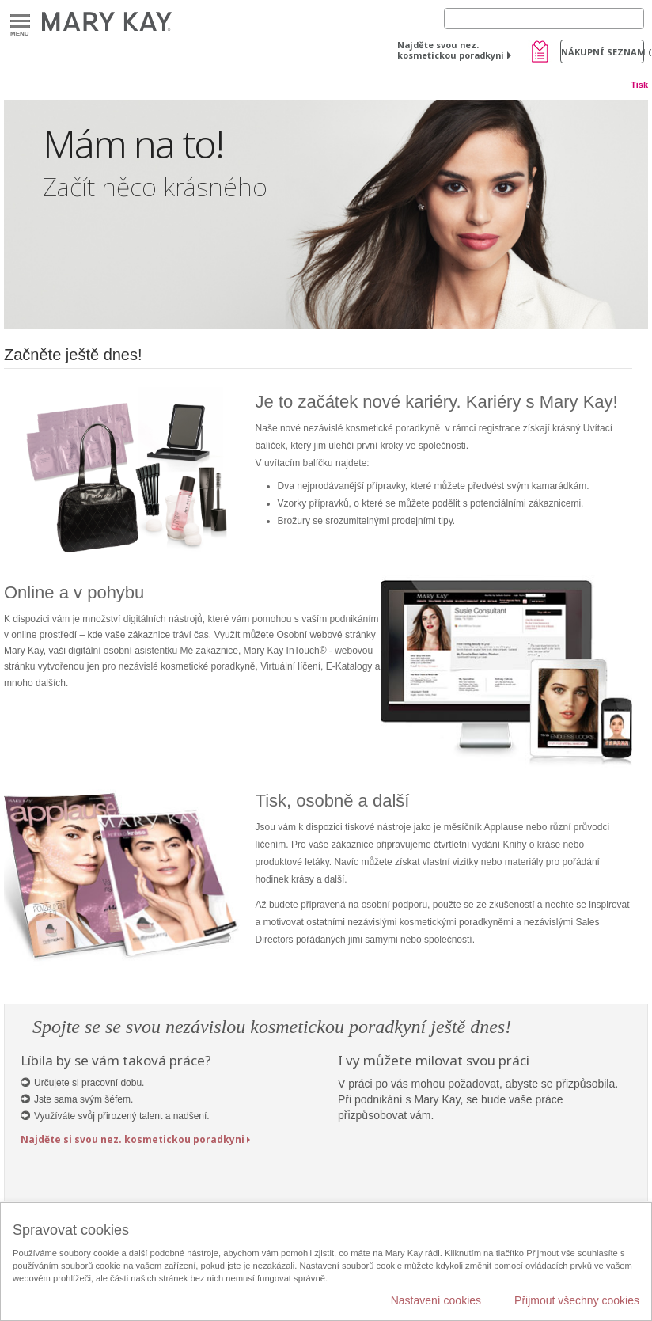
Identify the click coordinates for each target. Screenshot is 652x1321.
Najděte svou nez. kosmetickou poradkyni (450, 50)
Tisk (639, 84)
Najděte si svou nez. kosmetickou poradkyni (132, 1139)
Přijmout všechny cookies (576, 1300)
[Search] (544, 18)
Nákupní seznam (602, 52)
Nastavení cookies (436, 1300)
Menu (20, 21)
